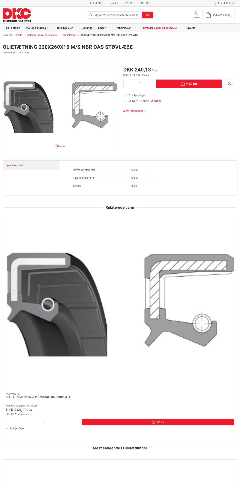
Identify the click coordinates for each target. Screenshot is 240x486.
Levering (129, 3)
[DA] (17, 15)
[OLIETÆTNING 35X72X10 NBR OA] (25, 336)
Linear (87, 452)
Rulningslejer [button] (67, 27)
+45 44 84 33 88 (12, 443)
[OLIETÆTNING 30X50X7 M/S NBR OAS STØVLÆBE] (120, 336)
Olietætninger (69, 35)
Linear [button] (104, 27)
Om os (114, 3)
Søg (147, 15)
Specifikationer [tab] (14, 165)
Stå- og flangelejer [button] (39, 27)
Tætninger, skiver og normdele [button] (161, 27)
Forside (18, 35)
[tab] (115, 404)
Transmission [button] (125, 27)
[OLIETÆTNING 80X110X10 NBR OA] (72, 336)
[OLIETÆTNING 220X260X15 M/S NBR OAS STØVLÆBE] (25, 233)
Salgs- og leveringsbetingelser (181, 457)
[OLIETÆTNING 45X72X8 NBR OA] (167, 336)
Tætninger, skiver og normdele (42, 35)
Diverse (191, 27)
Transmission (91, 457)
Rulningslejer (90, 441)
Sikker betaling (172, 452)
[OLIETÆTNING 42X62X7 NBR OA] (215, 336)
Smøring (87, 27)
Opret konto (97, 3)
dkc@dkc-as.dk (11, 447)
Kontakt (145, 3)
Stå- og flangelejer (93, 436)
